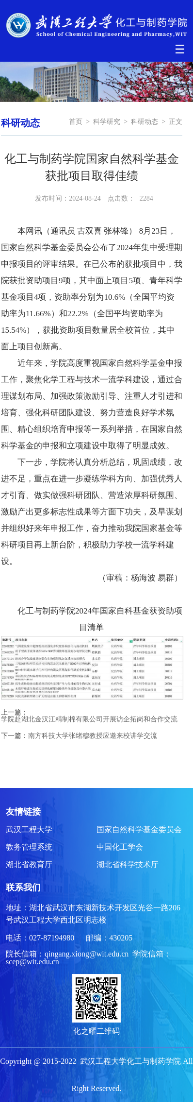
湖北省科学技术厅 (127, 864)
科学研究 (106, 121)
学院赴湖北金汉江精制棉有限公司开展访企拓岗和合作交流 (89, 719)
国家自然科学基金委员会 (139, 829)
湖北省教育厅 (29, 864)
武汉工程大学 (29, 829)
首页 (75, 121)
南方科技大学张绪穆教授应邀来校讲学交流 (92, 736)
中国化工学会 (119, 847)
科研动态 (144, 121)
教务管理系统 (29, 847)
